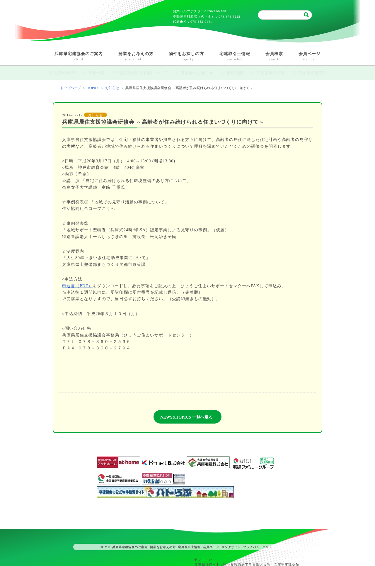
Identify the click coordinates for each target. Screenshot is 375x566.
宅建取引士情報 (235, 57)
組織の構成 (65, 73)
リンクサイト (231, 547)
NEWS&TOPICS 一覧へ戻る (186, 417)
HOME (105, 547)
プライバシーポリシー (259, 547)
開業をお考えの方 (136, 57)
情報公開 (235, 73)
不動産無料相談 (270, 73)
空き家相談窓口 (312, 73)
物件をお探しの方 (186, 57)
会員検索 (274, 57)
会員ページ (309, 57)
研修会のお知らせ (196, 73)
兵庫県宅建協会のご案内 (79, 57)
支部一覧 (96, 73)
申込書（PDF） (77, 286)
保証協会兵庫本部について (142, 73)
